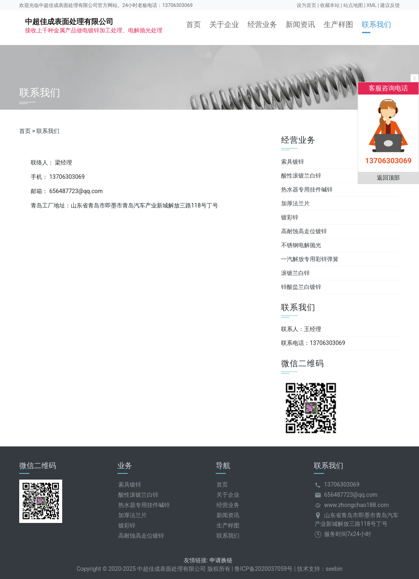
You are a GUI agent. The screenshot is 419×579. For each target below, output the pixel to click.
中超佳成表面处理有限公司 (93, 26)
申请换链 (221, 560)
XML (371, 5)
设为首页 (306, 5)
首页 (193, 24)
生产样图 (338, 24)
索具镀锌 (292, 161)
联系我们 (376, 24)
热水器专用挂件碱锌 (307, 189)
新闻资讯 (300, 24)
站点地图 (353, 5)
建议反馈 (390, 5)
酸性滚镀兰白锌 (301, 175)
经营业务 (262, 24)
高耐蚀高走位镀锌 (304, 231)
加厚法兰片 (295, 203)
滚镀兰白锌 (295, 273)
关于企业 (224, 24)
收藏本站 (330, 5)
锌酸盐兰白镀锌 (301, 287)
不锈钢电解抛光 (301, 245)
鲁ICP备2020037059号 (263, 568)
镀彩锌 (289, 217)
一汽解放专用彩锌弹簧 (309, 259)
